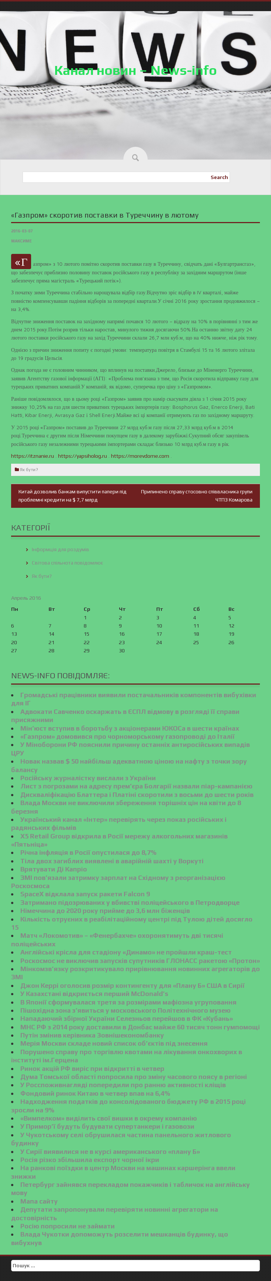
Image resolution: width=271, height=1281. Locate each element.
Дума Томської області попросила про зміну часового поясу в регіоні (133, 1076)
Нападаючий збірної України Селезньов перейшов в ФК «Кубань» (126, 1018)
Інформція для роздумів (60, 549)
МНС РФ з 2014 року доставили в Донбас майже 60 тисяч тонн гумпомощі (140, 1027)
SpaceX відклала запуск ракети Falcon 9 (85, 894)
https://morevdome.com (140, 456)
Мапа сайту (39, 1201)
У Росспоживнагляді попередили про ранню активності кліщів (123, 1085)
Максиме (21, 241)
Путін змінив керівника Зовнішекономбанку (92, 1035)
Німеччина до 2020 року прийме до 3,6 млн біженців (105, 910)
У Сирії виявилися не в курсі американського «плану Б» (110, 1151)
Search (219, 177)
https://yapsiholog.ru (82, 456)
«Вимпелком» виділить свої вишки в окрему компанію (108, 1118)
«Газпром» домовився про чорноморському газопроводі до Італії (127, 736)
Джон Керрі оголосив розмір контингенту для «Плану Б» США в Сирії (132, 985)
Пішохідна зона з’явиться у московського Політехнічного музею (125, 1010)
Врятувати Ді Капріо (53, 869)
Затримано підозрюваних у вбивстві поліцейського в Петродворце (130, 902)
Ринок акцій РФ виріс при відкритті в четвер (92, 1068)
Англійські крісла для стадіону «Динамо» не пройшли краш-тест (126, 952)
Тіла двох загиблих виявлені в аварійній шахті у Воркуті (112, 861)
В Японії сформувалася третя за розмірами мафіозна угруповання (128, 1002)
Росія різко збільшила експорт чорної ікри (89, 1160)
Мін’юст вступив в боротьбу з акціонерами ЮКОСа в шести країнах (129, 728)
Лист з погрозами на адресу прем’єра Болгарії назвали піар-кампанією (136, 786)
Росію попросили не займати (67, 1226)
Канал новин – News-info (135, 70)
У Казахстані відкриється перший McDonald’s (94, 993)
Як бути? (29, 469)
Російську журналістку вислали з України (88, 778)
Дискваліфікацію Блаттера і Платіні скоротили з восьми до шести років (137, 794)
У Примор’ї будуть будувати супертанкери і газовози (107, 1126)
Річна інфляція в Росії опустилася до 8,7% (88, 852)
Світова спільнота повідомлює (67, 563)
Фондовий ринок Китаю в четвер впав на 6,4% (95, 1093)
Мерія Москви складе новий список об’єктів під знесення (114, 1043)
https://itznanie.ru (32, 456)
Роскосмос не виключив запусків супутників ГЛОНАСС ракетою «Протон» (140, 960)
